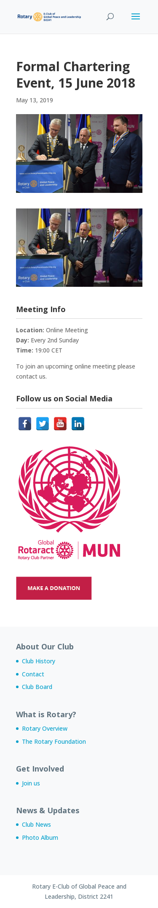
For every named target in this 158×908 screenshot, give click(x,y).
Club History (38, 661)
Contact (33, 674)
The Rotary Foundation (54, 741)
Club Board (37, 687)
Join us (31, 783)
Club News (36, 824)
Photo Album (40, 837)
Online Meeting (67, 330)
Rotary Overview (44, 728)
